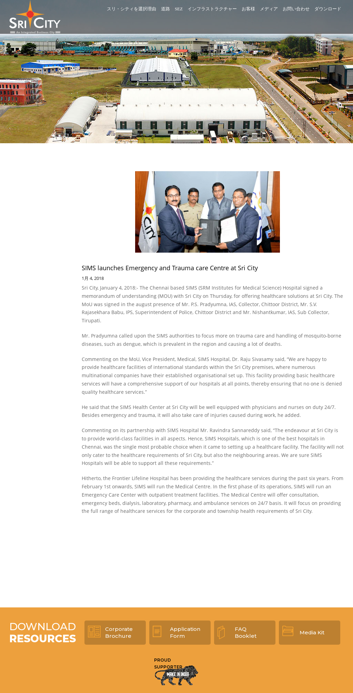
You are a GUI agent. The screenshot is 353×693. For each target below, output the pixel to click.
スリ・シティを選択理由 (131, 8)
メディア (269, 8)
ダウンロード (327, 8)
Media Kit (312, 632)
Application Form (185, 632)
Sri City (34, 17)
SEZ (179, 8)
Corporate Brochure (119, 632)
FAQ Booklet (245, 632)
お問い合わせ (296, 8)
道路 (165, 8)
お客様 (248, 8)
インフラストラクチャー (212, 8)
